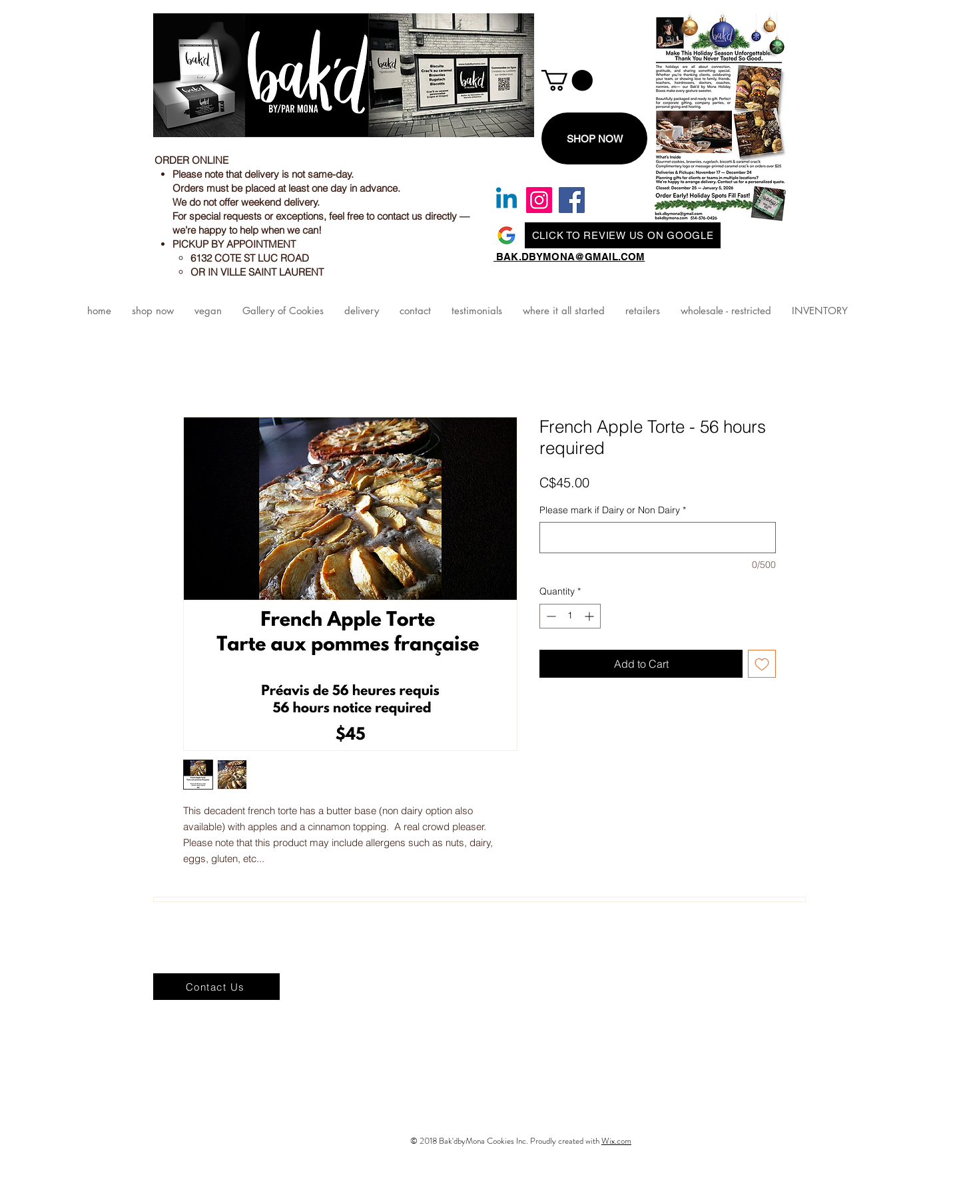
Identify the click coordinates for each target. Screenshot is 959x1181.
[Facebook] (572, 200)
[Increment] (590, 616)
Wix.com (616, 1140)
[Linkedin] (506, 200)
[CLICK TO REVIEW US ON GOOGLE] (623, 235)
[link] (567, 80)
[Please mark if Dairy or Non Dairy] (657, 537)
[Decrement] (549, 616)
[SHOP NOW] (594, 138)
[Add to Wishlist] (762, 664)
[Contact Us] (216, 986)
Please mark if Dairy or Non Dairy (612, 510)
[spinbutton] (570, 616)
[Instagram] (539, 200)
